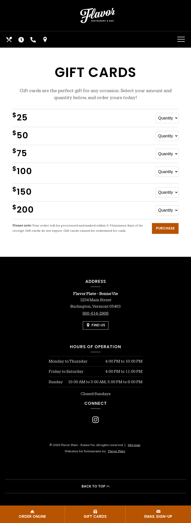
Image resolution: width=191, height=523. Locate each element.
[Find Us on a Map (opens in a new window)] (45, 39)
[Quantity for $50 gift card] (167, 136)
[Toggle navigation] (181, 39)
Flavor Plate (116, 451)
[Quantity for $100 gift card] (167, 172)
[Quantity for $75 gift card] (167, 154)
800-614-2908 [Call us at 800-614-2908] (95, 313)
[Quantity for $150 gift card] (167, 195)
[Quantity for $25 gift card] (167, 118)
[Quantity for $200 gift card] (167, 213)
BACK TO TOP (96, 486)
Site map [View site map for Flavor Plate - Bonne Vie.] (134, 445)
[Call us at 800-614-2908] (34, 39)
